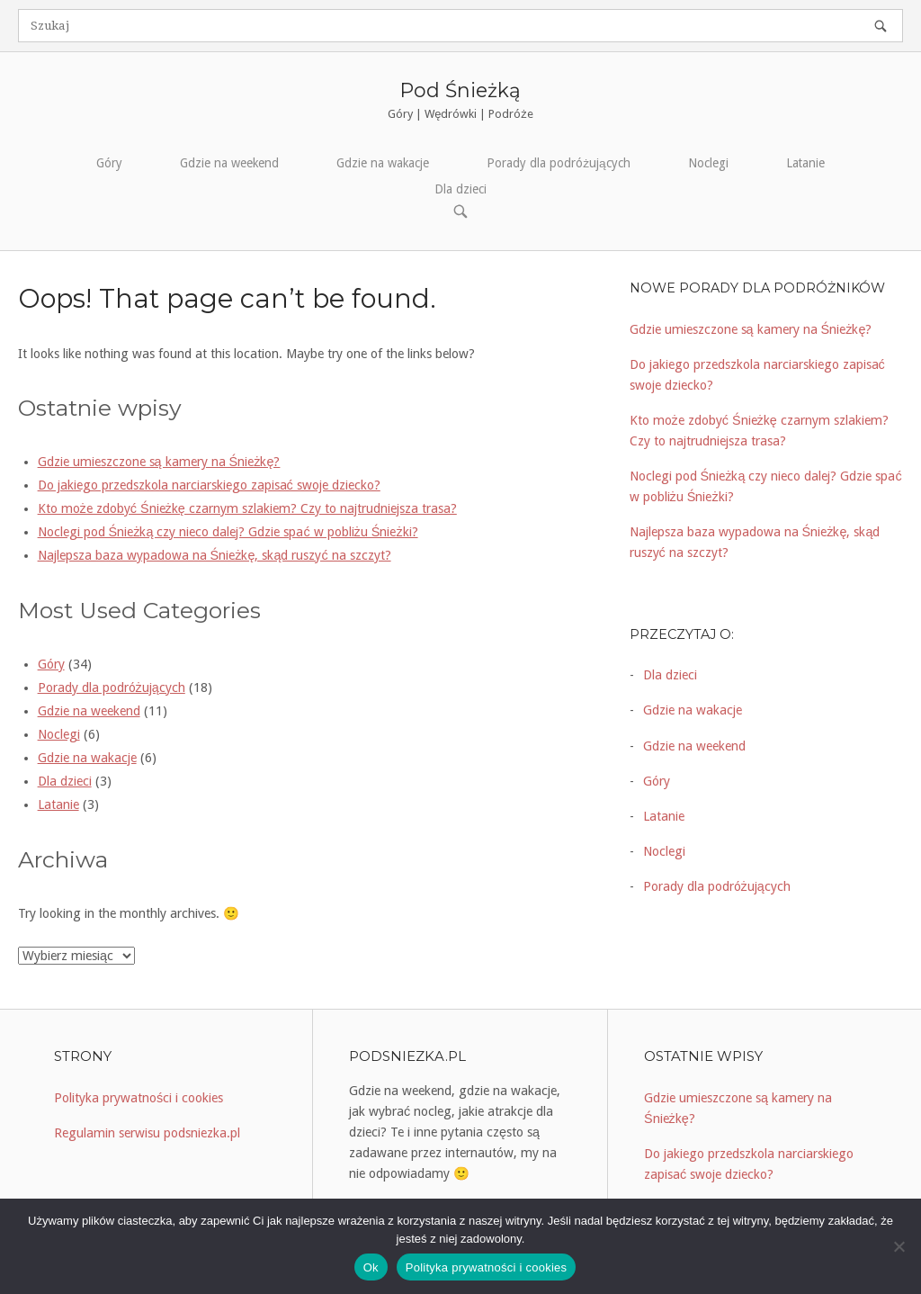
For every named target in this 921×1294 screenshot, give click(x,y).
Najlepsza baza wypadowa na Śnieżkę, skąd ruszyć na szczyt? (214, 555)
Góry (109, 163)
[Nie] (899, 1246)
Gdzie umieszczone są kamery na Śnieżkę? (159, 461)
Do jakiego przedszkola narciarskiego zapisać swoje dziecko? (209, 485)
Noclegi (708, 163)
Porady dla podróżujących (558, 163)
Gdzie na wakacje (382, 163)
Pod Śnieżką (460, 90)
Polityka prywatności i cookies (138, 1098)
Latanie (805, 163)
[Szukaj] (880, 25)
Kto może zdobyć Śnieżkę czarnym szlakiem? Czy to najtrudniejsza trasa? (247, 508)
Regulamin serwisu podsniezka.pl (147, 1133)
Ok (371, 1267)
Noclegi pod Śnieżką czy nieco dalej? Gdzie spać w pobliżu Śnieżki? (228, 532)
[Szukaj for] (460, 25)
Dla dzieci (460, 189)
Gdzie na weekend (229, 163)
